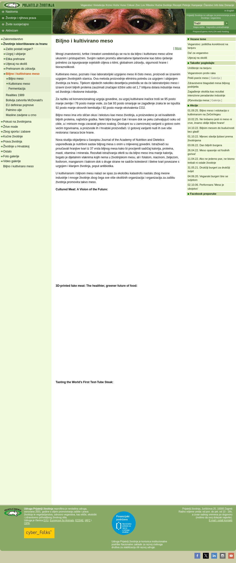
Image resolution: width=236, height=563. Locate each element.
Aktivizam (12, 30)
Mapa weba (199, 27)
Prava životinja (12, 141)
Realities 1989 (15, 95)
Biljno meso (16, 78)
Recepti (177, 5)
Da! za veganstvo (198, 52)
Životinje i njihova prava (21, 18)
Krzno (109, 5)
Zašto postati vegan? (19, 49)
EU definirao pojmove (20, 105)
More (178, 48)
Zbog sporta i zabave (16, 131)
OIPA (27, 523)
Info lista (218, 5)
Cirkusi (130, 5)
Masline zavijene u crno (21, 115)
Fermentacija (17, 88)
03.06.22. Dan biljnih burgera (205, 145)
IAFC (87, 520)
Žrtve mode (10, 126)
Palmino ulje (14, 110)
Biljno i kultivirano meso (23, 74)
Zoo (138, 5)
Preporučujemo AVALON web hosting (211, 31)
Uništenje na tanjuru (199, 68)
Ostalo (7, 151)
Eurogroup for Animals (62, 520)
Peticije (186, 5)
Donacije (229, 5)
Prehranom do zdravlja (20, 68)
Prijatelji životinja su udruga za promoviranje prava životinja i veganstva (210, 16)
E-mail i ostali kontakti (220, 520)
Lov (143, 5)
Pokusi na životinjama (17, 121)
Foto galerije (11, 156)
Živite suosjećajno (17, 24)
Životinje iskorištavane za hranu (25, 44)
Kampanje (197, 5)
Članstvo (208, 5)
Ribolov (150, 5)
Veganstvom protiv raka (202, 73)
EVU (46, 520)
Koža (116, 5)
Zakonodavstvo (13, 39)
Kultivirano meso (19, 83)
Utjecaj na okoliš (16, 64)
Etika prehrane (15, 59)
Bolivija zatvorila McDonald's (24, 100)
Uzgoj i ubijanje (16, 54)
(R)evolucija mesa (198, 100)
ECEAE (79, 520)
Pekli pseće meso (198, 77)
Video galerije (12, 161)
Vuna (123, 5)
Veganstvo (86, 5)
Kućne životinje (163, 5)
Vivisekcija (99, 5)
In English (229, 10)
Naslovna (12, 11)
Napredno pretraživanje (217, 27)
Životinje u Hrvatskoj (16, 146)
